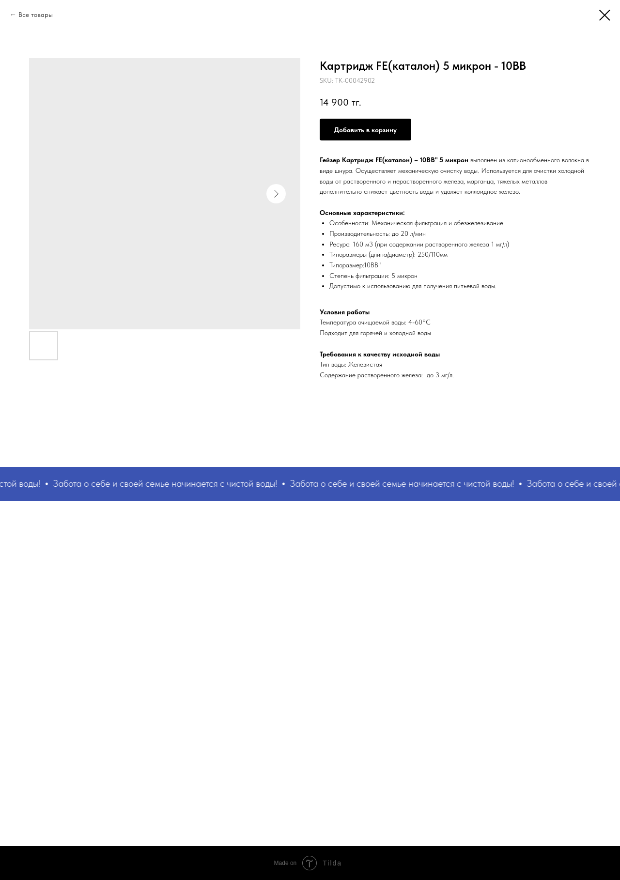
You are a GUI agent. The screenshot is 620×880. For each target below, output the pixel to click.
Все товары (35, 14)
